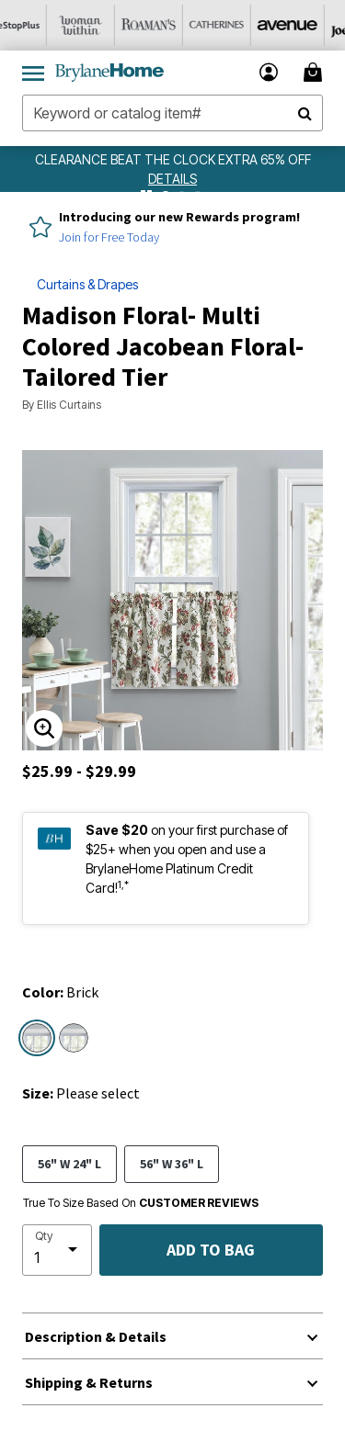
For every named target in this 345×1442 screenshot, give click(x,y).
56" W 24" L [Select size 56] (69, 1163)
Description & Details (96, 1336)
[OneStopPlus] (34, 25)
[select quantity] (57, 1250)
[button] (269, 72)
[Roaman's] (170, 25)
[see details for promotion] (172, 178)
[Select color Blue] (73, 1038)
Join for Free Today (109, 237)
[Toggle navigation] (33, 72)
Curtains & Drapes (87, 284)
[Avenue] (306, 25)
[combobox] (172, 113)
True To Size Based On (141, 1203)
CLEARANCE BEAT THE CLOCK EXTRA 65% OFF (173, 159)
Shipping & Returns (89, 1382)
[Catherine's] (238, 25)
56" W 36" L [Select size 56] (171, 1163)
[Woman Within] (102, 25)
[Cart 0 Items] (315, 72)
